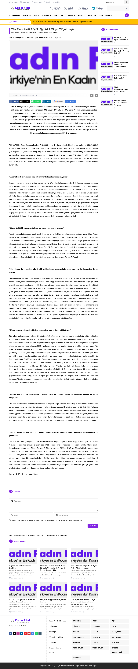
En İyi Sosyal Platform (59, 666)
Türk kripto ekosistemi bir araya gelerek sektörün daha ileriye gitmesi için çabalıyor (83, 602)
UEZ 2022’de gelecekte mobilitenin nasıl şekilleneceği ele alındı (22, 601)
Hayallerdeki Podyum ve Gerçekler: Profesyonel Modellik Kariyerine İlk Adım (62, 22)
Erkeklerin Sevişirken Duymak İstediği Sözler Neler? (121, 90)
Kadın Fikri (70, 666)
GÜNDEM (24, 32)
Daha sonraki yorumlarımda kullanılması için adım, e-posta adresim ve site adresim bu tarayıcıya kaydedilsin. (47, 520)
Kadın (82, 666)
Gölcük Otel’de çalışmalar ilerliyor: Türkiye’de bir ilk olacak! (84, 567)
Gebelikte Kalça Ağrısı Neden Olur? (121, 38)
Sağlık (77, 666)
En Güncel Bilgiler (91, 666)
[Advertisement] (53, 481)
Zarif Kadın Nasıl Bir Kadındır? (120, 77)
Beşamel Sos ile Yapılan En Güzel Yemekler (120, 103)
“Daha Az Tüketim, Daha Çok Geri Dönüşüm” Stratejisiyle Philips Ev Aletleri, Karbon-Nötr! (53, 568)
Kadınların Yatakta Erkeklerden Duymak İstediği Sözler (121, 65)
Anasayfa (15, 32)
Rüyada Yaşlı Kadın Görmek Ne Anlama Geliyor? (121, 51)
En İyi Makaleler (45, 666)
